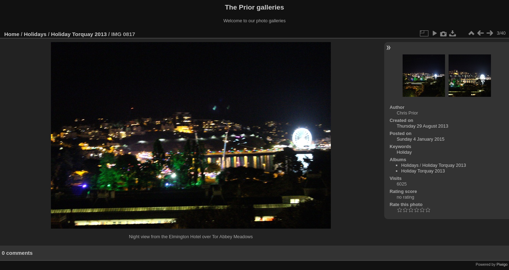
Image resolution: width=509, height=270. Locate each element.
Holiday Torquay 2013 (79, 34)
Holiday (404, 152)
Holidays (35, 34)
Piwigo (502, 264)
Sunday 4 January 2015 (420, 139)
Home (11, 34)
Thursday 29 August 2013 (422, 126)
